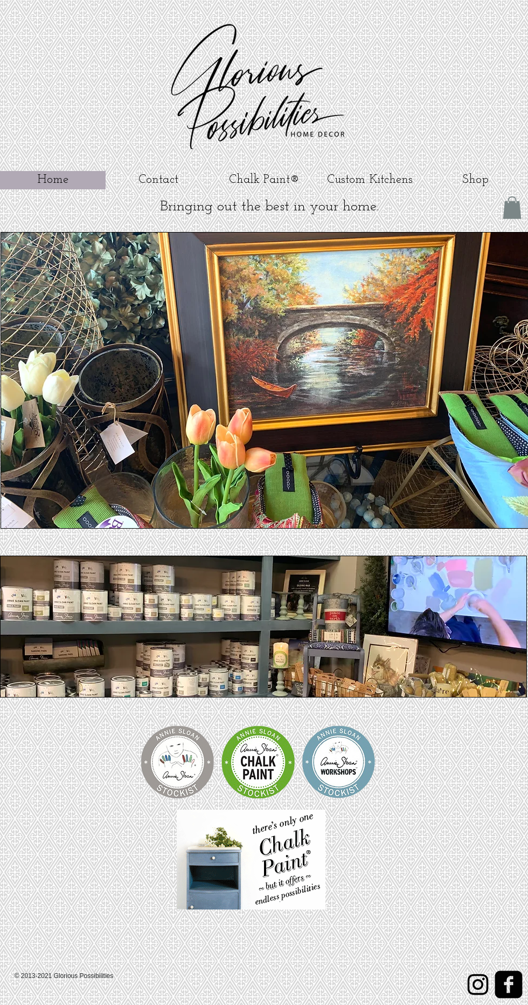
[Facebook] (509, 984)
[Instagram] (478, 984)
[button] (512, 207)
